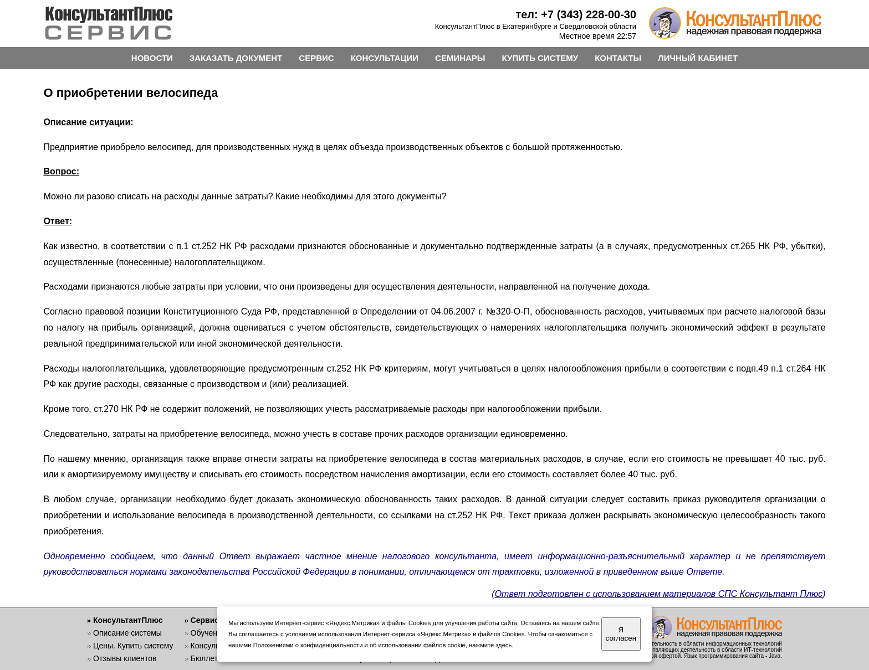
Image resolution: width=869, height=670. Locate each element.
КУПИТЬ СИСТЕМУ (540, 58)
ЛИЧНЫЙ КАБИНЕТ (698, 58)
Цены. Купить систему (133, 645)
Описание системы (127, 632)
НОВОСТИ (152, 58)
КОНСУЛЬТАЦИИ (384, 58)
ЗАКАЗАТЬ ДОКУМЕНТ (236, 58)
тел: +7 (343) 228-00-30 (575, 14)
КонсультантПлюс (128, 620)
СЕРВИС (316, 58)
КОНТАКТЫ (618, 58)
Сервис (205, 620)
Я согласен (621, 634)
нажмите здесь (490, 645)
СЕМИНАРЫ (460, 58)
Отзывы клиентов (124, 658)
